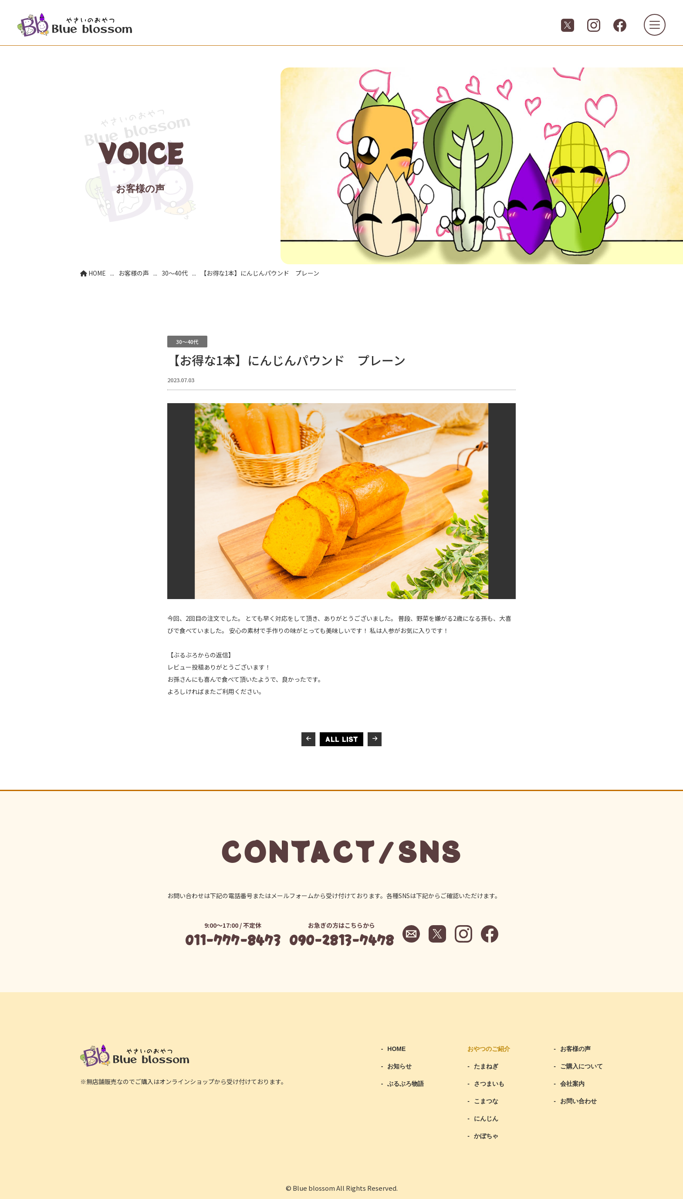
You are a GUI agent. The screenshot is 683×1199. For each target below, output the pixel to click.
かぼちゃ (486, 1135)
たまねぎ (486, 1066)
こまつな (486, 1101)
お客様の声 (575, 1048)
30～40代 (187, 341)
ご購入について (581, 1066)
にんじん (486, 1118)
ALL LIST (341, 739)
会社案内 (572, 1083)
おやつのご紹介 (488, 1048)
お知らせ (399, 1066)
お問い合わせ (578, 1101)
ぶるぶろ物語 (405, 1083)
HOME (396, 1048)
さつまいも (489, 1083)
